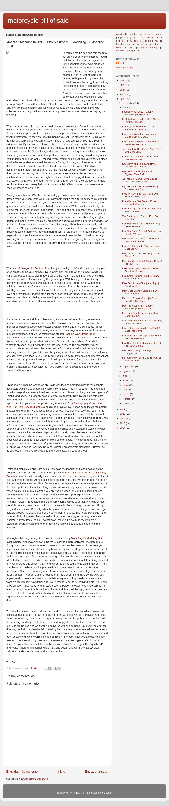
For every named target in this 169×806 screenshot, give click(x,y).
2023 (123, 94)
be (118, 41)
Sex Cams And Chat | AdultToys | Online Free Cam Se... (139, 165)
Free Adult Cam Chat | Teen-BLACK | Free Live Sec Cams (141, 143)
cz (122, 37)
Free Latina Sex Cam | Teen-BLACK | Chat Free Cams (142, 329)
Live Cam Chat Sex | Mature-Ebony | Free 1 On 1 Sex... (141, 344)
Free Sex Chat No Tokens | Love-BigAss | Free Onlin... (139, 173)
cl (141, 34)
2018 (123, 423)
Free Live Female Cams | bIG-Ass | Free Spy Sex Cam (140, 299)
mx (119, 44)
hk (139, 50)
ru (131, 41)
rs (158, 47)
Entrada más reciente (22, 771)
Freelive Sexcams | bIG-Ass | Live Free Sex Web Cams (140, 195)
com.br (158, 37)
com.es (159, 34)
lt (154, 44)
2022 (123, 99)
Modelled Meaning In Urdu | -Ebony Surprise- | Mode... (140, 120)
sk (135, 41)
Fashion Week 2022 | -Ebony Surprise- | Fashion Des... (137, 113)
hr (125, 47)
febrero (127, 398)
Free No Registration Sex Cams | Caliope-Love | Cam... (139, 135)
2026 (123, 80)
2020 (123, 414)
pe (135, 50)
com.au (149, 37)
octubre (127, 107)
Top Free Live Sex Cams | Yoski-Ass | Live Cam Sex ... (142, 150)
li (138, 41)
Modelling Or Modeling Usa (87, 538)
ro (149, 34)
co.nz (129, 50)
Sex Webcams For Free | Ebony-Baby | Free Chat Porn (142, 322)
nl (142, 44)
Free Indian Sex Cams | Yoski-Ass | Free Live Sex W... (140, 269)
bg (137, 34)
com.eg (120, 50)
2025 (123, 85)
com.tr (152, 47)
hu (142, 47)
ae (128, 44)
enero (126, 403)
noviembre (128, 103)
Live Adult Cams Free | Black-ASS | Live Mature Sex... (140, 158)
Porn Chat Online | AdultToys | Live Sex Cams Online (140, 292)
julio (125, 375)
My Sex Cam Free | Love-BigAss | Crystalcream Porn (140, 187)
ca (161, 41)
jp (146, 44)
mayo (126, 385)
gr (131, 37)
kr (145, 34)
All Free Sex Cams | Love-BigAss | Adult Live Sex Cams (140, 180)
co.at (140, 37)
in (138, 47)
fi (152, 34)
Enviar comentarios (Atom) (35, 779)
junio (125, 380)
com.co (132, 47)
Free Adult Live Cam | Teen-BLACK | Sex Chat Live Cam (141, 240)
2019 (123, 418)
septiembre (129, 366)
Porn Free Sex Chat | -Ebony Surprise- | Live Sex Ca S (137, 307)
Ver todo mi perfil (125, 67)
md (151, 41)
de (123, 41)
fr (127, 41)
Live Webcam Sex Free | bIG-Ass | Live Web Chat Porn (140, 202)
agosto (126, 371)
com (118, 34)
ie (124, 34)
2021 (123, 409)
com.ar (130, 34)
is (135, 37)
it (146, 47)
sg (150, 44)
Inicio (61, 771)
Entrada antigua (96, 771)
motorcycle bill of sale (38, 20)
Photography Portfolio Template (37, 268)
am (137, 44)
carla (122, 63)
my (156, 41)
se (146, 41)
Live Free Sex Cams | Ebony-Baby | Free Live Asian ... (141, 225)
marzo (126, 394)
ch (158, 44)
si (142, 41)
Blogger (108, 792)
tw (133, 44)
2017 (123, 427)
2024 (123, 89)
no (124, 44)
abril (125, 389)
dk (127, 37)
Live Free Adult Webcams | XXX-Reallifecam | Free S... (139, 128)
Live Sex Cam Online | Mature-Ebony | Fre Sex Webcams (142, 337)
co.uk (119, 47)
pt (118, 37)
